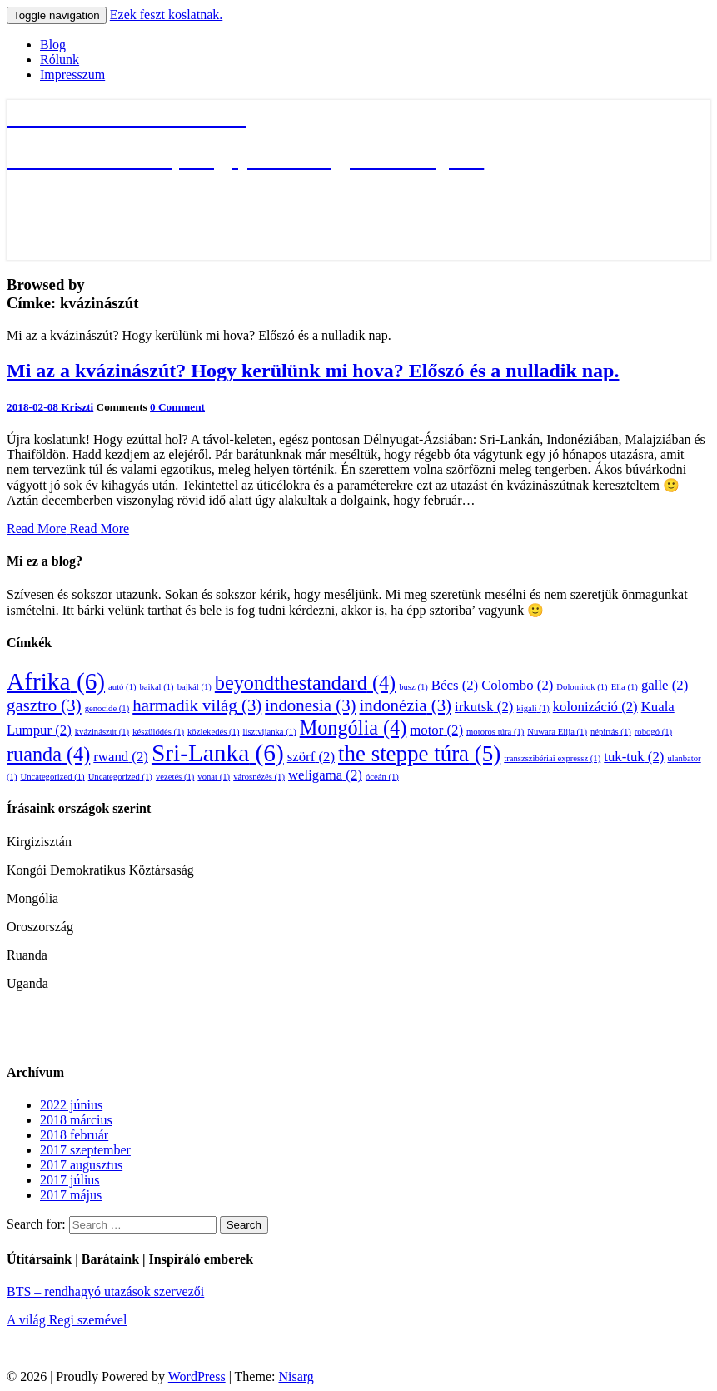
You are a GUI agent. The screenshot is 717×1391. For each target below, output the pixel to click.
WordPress (197, 1376)
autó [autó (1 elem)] (122, 686)
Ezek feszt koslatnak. (166, 14)
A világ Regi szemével (67, 1320)
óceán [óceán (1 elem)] (382, 776)
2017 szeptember (85, 1150)
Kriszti (77, 407)
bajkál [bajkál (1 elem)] (194, 686)
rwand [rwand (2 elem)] (120, 757)
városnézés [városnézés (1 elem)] (259, 776)
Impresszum (72, 74)
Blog (53, 44)
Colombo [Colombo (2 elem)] (517, 685)
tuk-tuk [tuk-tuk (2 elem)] (634, 757)
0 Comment (177, 407)
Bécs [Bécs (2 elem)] (454, 685)
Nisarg (295, 1376)
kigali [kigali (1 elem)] (532, 708)
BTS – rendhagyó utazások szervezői (105, 1291)
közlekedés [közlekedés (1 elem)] (213, 731)
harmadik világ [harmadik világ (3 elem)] (196, 705)
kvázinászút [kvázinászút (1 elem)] (102, 731)
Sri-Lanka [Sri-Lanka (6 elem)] (218, 753)
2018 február (74, 1135)
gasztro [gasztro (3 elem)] (44, 705)
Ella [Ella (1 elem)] (624, 686)
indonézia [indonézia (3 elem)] (405, 705)
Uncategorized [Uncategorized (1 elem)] (52, 776)
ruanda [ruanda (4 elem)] (48, 754)
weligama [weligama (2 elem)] (325, 775)
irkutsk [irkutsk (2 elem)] (484, 707)
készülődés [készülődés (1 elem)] (158, 731)
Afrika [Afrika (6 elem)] (56, 681)
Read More (68, 528)
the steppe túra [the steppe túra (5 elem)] (419, 753)
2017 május (71, 1195)
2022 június (71, 1105)
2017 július (70, 1180)
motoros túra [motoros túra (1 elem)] (495, 731)
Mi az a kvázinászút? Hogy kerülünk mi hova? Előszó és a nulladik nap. (313, 370)
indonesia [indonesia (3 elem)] (310, 705)
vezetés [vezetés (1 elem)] (175, 776)
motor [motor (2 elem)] (436, 730)
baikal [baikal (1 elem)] (157, 686)
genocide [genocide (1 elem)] (107, 708)
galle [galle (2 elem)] (664, 685)
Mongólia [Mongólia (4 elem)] (353, 727)
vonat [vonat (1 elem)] (213, 776)
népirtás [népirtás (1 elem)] (610, 731)
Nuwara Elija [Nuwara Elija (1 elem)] (557, 731)
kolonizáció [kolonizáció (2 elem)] (595, 707)
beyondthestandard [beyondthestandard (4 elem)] (305, 682)
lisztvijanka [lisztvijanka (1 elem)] (269, 731)
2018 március (76, 1120)
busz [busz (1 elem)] (413, 686)
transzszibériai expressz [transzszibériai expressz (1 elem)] (552, 758)
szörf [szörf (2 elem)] (311, 757)
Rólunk (59, 59)
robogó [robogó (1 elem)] (653, 731)
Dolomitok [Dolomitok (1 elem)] (581, 686)
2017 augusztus (81, 1165)
